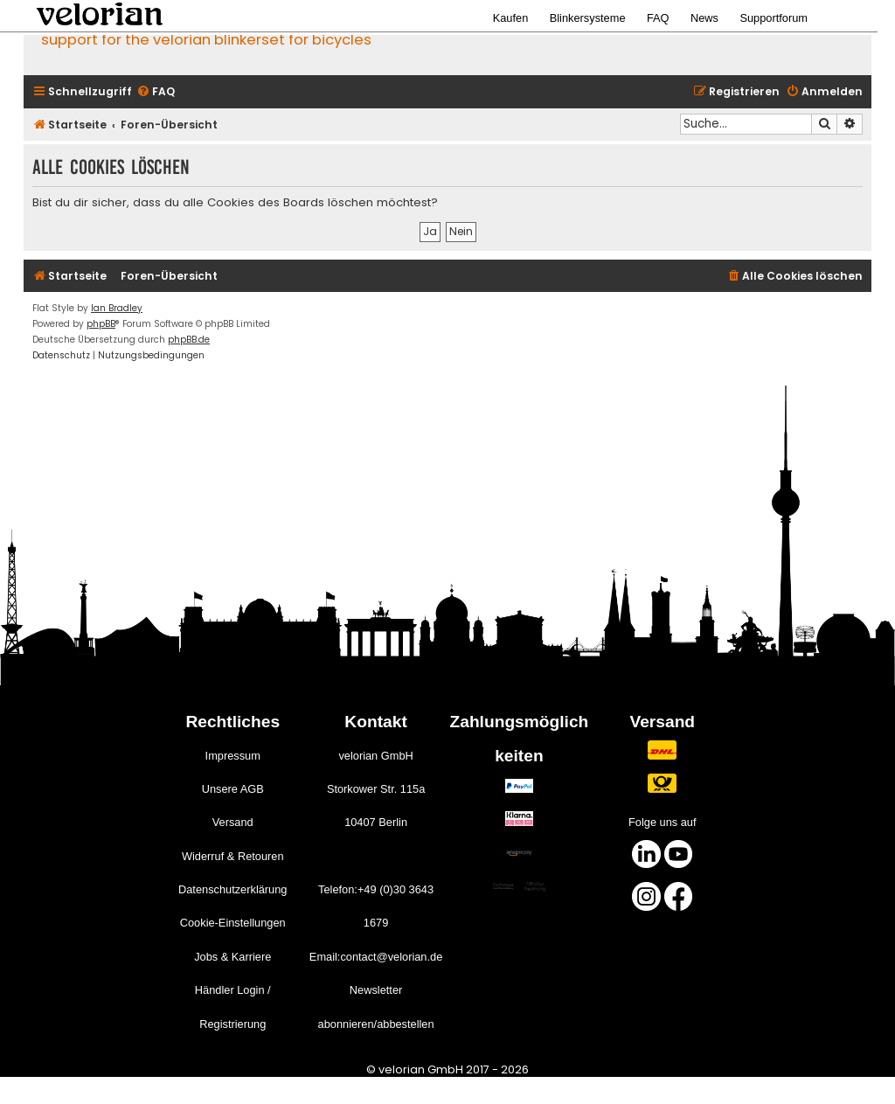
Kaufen (511, 17)
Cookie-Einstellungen (233, 922)
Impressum (232, 755)
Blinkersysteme (588, 17)
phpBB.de (189, 339)
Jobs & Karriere (232, 956)
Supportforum (773, 17)
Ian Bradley (116, 308)
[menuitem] (155, 92)
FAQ (658, 17)
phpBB (101, 323)
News (704, 17)
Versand (232, 822)
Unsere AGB (233, 788)
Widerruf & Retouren (233, 856)
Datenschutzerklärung (232, 889)
